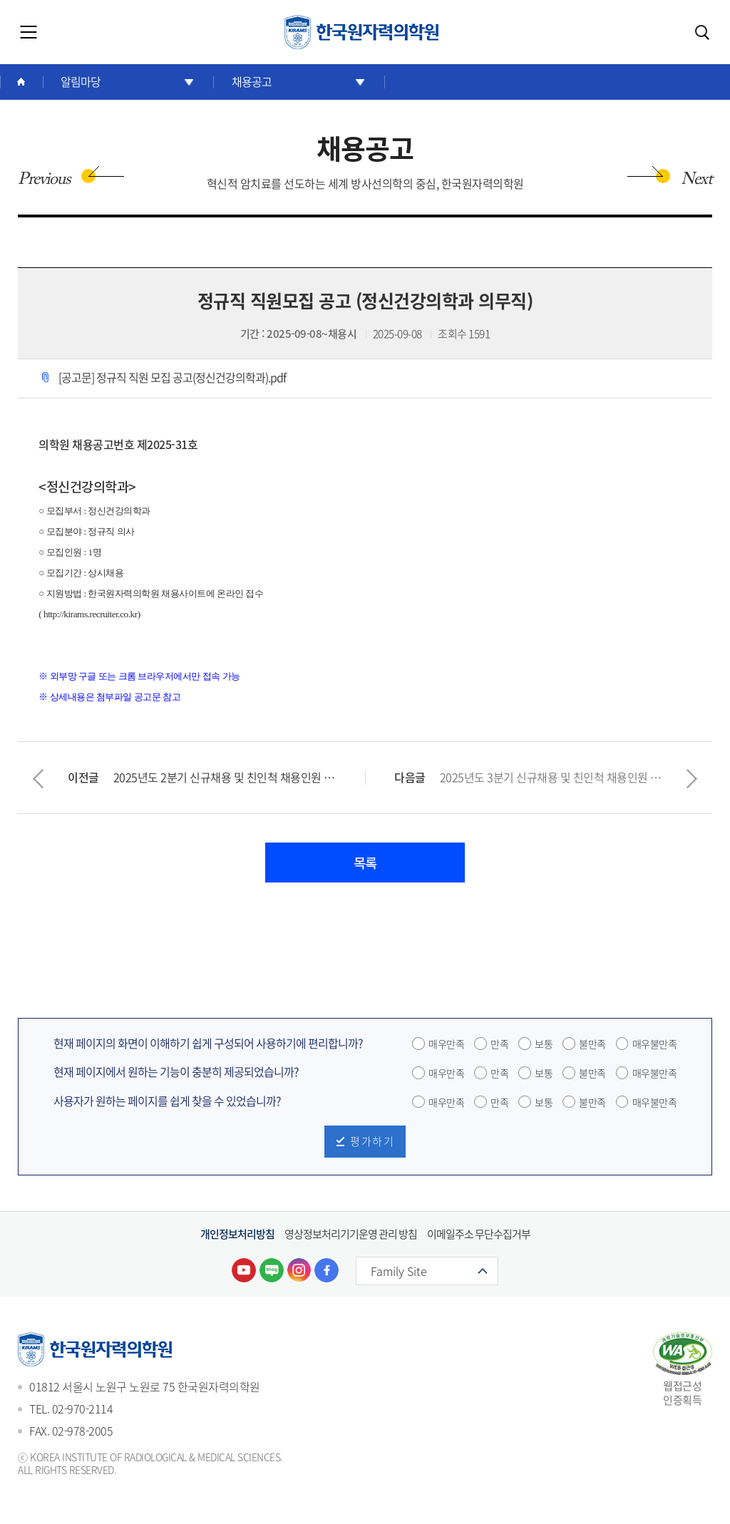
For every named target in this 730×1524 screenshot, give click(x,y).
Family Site (405, 1274)
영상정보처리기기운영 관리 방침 (350, 1237)
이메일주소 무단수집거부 (478, 1237)
